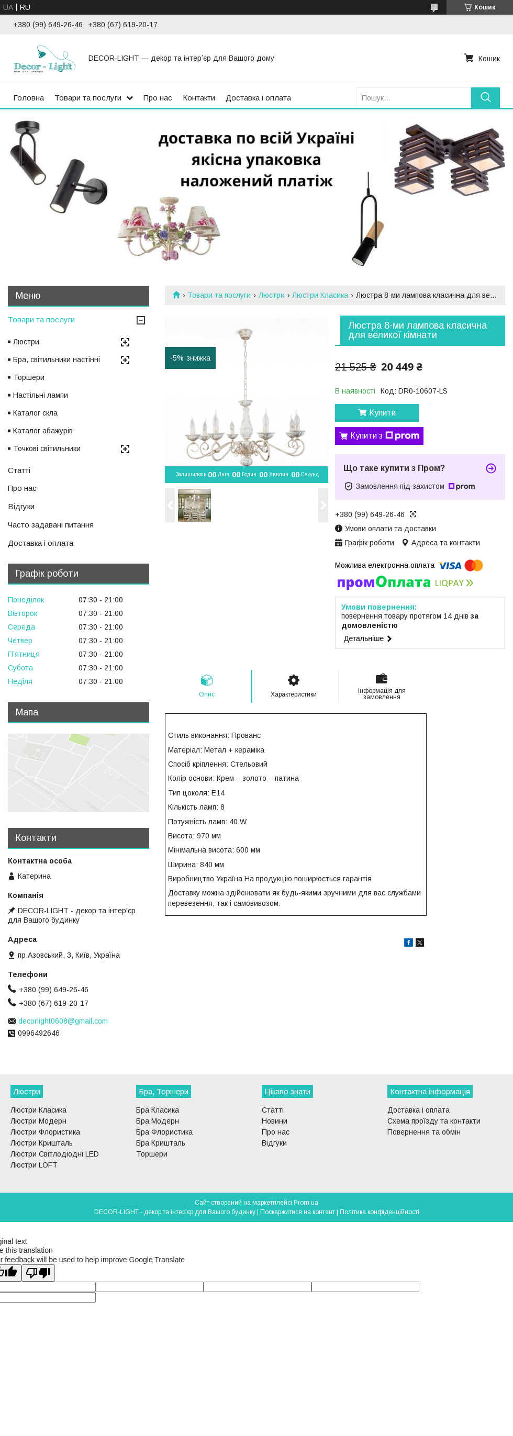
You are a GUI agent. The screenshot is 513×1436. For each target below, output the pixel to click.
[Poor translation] (38, 1273)
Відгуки (21, 506)
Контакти (199, 97)
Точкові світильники (47, 448)
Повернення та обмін (424, 1132)
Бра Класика (157, 1110)
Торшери (28, 377)
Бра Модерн (157, 1121)
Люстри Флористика (45, 1132)
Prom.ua (306, 1202)
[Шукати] (485, 97)
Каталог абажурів (43, 431)
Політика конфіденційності (379, 1212)
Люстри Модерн (38, 1121)
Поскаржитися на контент (297, 1212)
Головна (28, 97)
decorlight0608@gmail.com (63, 1021)
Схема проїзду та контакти (434, 1121)
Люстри (272, 295)
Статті (19, 470)
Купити (382, 412)
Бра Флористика (164, 1132)
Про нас (157, 97)
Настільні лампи (40, 395)
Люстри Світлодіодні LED (54, 1154)
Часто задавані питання (51, 524)
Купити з (384, 436)
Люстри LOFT (34, 1165)
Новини (274, 1121)
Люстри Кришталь (41, 1143)
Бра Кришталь (160, 1143)
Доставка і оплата (258, 97)
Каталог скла (35, 413)
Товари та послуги (87, 97)
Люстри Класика (320, 295)
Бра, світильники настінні (56, 359)
